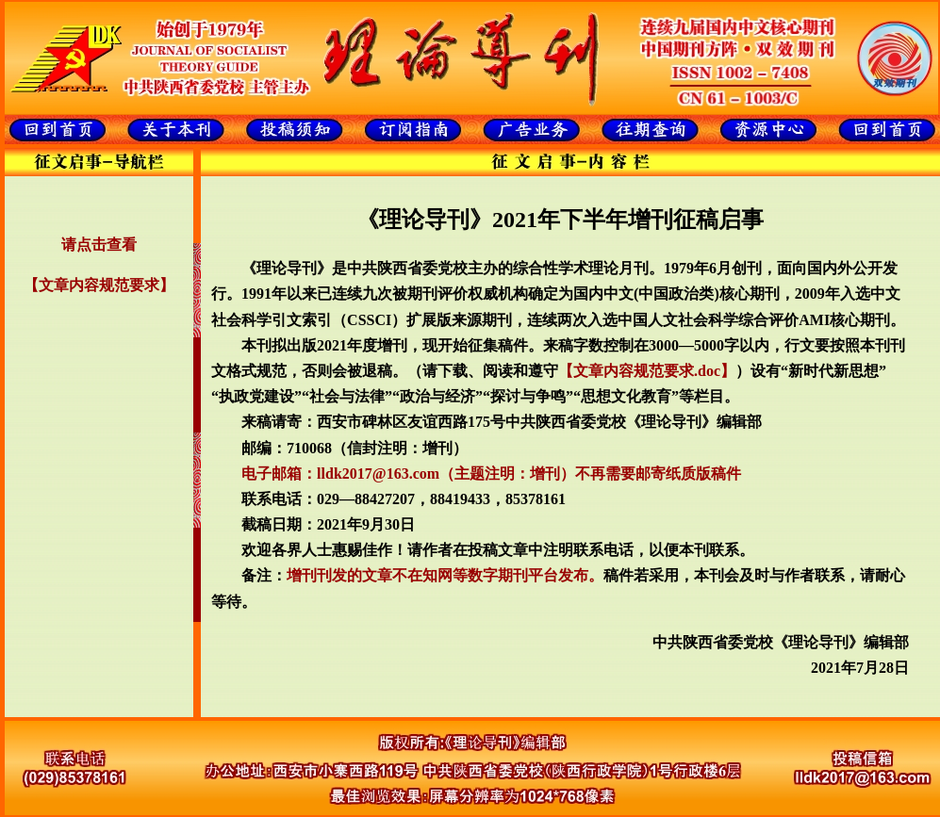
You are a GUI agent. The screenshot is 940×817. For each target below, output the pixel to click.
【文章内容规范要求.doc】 (646, 371)
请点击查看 (99, 245)
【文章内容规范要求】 (99, 285)
